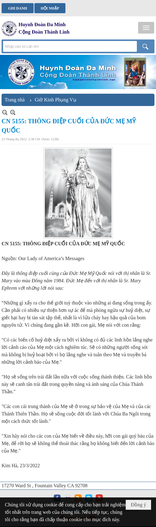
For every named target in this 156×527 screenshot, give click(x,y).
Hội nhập (50, 8)
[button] (146, 28)
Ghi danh (17, 8)
